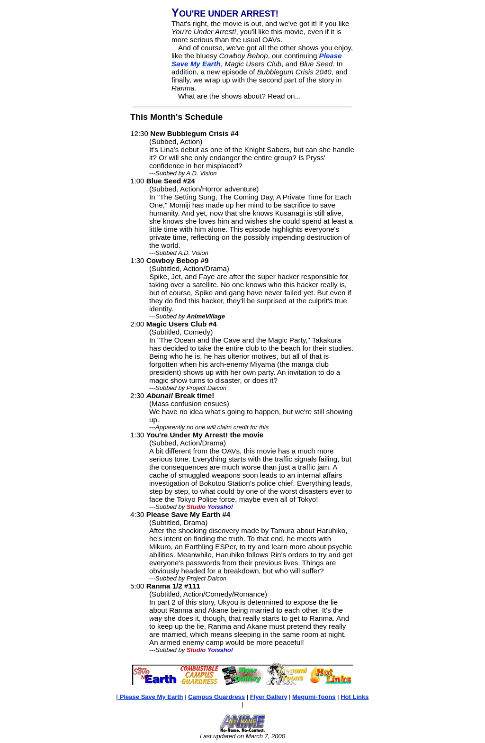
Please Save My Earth (150, 696)
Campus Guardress (216, 696)
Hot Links (354, 696)
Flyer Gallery (268, 696)
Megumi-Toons (313, 696)
